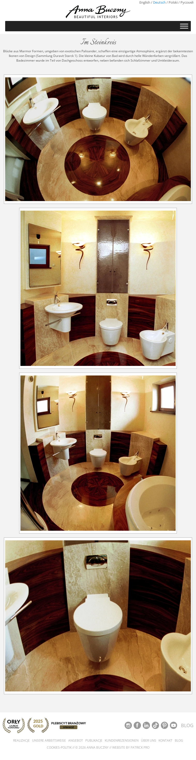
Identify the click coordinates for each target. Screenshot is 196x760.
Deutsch (159, 2)
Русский (186, 2)
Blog (179, 741)
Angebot (75, 741)
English (144, 2)
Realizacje (21, 741)
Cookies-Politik (59, 747)
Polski (173, 2)
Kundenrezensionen (122, 741)
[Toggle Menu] (184, 26)
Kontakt (165, 741)
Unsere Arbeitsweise (49, 741)
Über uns (148, 741)
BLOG (187, 725)
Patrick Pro (140, 747)
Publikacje (93, 741)
